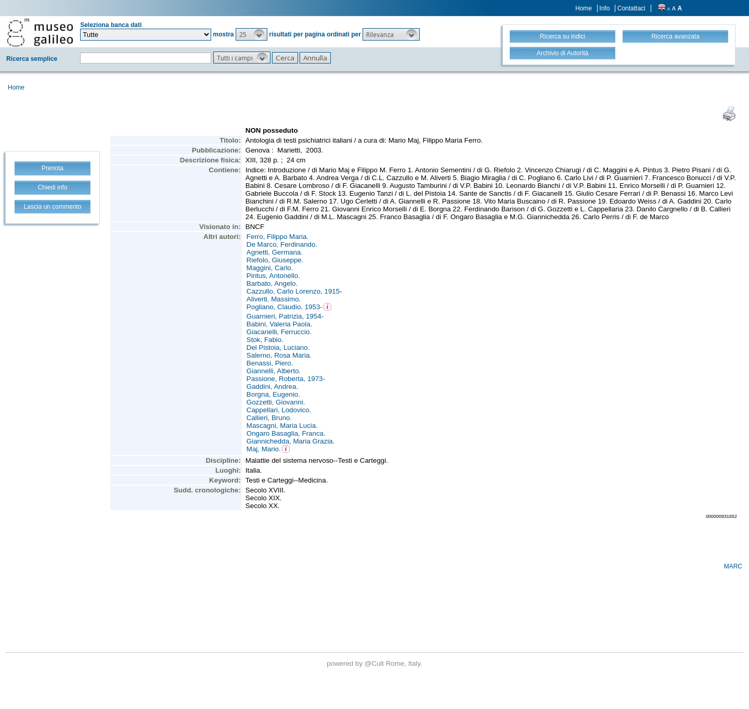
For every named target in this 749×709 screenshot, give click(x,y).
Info (604, 8)
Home (583, 8)
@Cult (375, 663)
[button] (251, 34)
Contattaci (631, 8)
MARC (733, 566)
